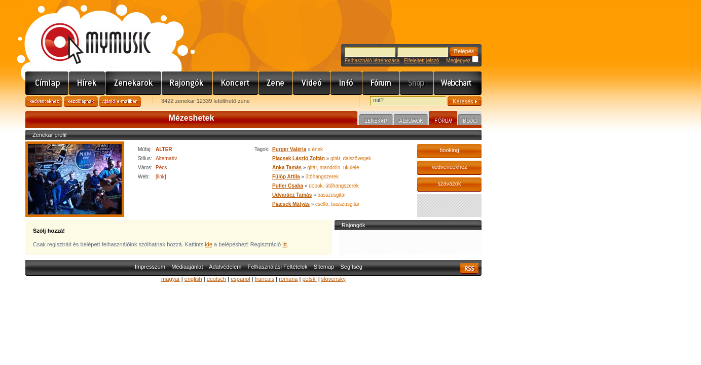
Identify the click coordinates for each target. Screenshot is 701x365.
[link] (161, 176)
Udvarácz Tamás (292, 195)
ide (208, 244)
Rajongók (187, 83)
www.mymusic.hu (87, 33)
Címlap (47, 83)
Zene (276, 83)
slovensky (333, 279)
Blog (470, 121)
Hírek (87, 83)
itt (284, 244)
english (193, 279)
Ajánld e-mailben (120, 101)
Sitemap (324, 267)
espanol (240, 279)
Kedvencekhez (43, 101)
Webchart (458, 83)
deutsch (217, 279)
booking (449, 150)
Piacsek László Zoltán (298, 158)
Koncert (236, 83)
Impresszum (150, 267)
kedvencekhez (449, 167)
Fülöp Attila (286, 176)
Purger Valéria (289, 149)
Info (346, 83)
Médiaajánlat (187, 267)
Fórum (381, 83)
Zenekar (376, 121)
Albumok (411, 121)
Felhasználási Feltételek (278, 267)
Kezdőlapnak (81, 101)
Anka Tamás (287, 167)
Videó (311, 83)
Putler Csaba (287, 186)
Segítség (351, 267)
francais (265, 279)
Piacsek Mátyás (291, 204)
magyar (170, 279)
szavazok (449, 183)
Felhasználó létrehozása (372, 60)
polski (309, 279)
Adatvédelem (225, 267)
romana (288, 279)
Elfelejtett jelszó (421, 60)
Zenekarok (133, 83)
